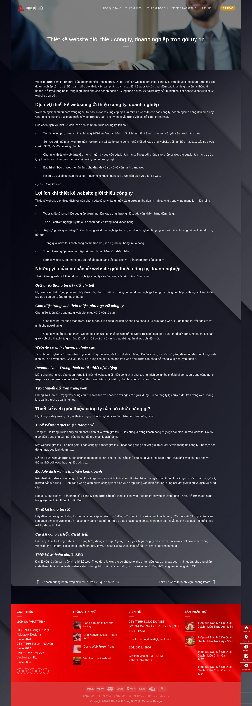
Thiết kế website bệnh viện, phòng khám (188, 582)
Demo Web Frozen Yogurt (99, 646)
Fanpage (246, 647)
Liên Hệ (246, 638)
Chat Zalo (246, 657)
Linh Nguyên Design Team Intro (100, 636)
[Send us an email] (39, 671)
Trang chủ (246, 628)
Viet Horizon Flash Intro (98, 658)
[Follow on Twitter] (33, 671)
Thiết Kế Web (134, 8)
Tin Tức (152, 696)
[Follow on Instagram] (26, 671)
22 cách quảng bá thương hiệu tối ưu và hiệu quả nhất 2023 (77, 582)
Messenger (246, 666)
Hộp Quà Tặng (112, 8)
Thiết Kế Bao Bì (157, 8)
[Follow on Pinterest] (46, 671)
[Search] (216, 8)
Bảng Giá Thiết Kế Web (97, 696)
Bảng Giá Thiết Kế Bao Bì (129, 696)
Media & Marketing (185, 8)
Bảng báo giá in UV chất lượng (98, 624)
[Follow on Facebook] (20, 671)
